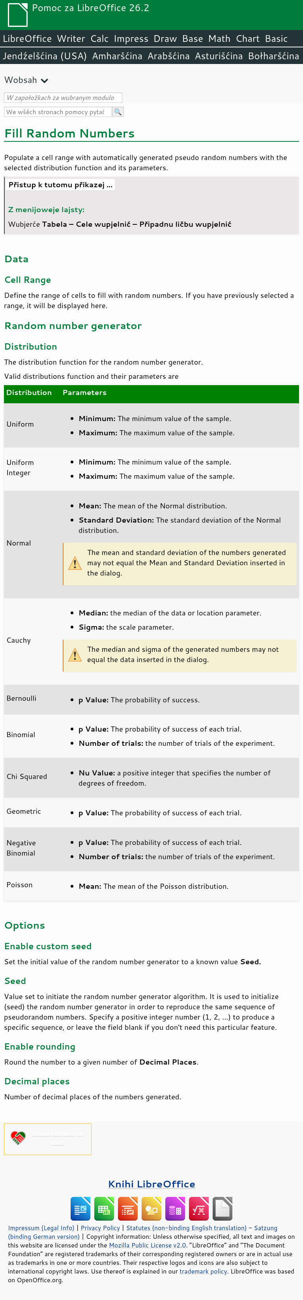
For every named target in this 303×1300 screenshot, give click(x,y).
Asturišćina (219, 55)
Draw (165, 38)
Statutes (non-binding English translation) (186, 1227)
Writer (70, 38)
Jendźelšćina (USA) (44, 55)
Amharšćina (117, 55)
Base (192, 38)
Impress (131, 38)
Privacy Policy (100, 1227)
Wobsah (20, 79)
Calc (99, 38)
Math (219, 38)
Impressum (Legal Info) (41, 1227)
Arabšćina (168, 55)
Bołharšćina (273, 55)
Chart (247, 38)
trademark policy (203, 1271)
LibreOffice (27, 38)
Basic (276, 38)
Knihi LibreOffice (151, 1184)
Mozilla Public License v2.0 (147, 1245)
